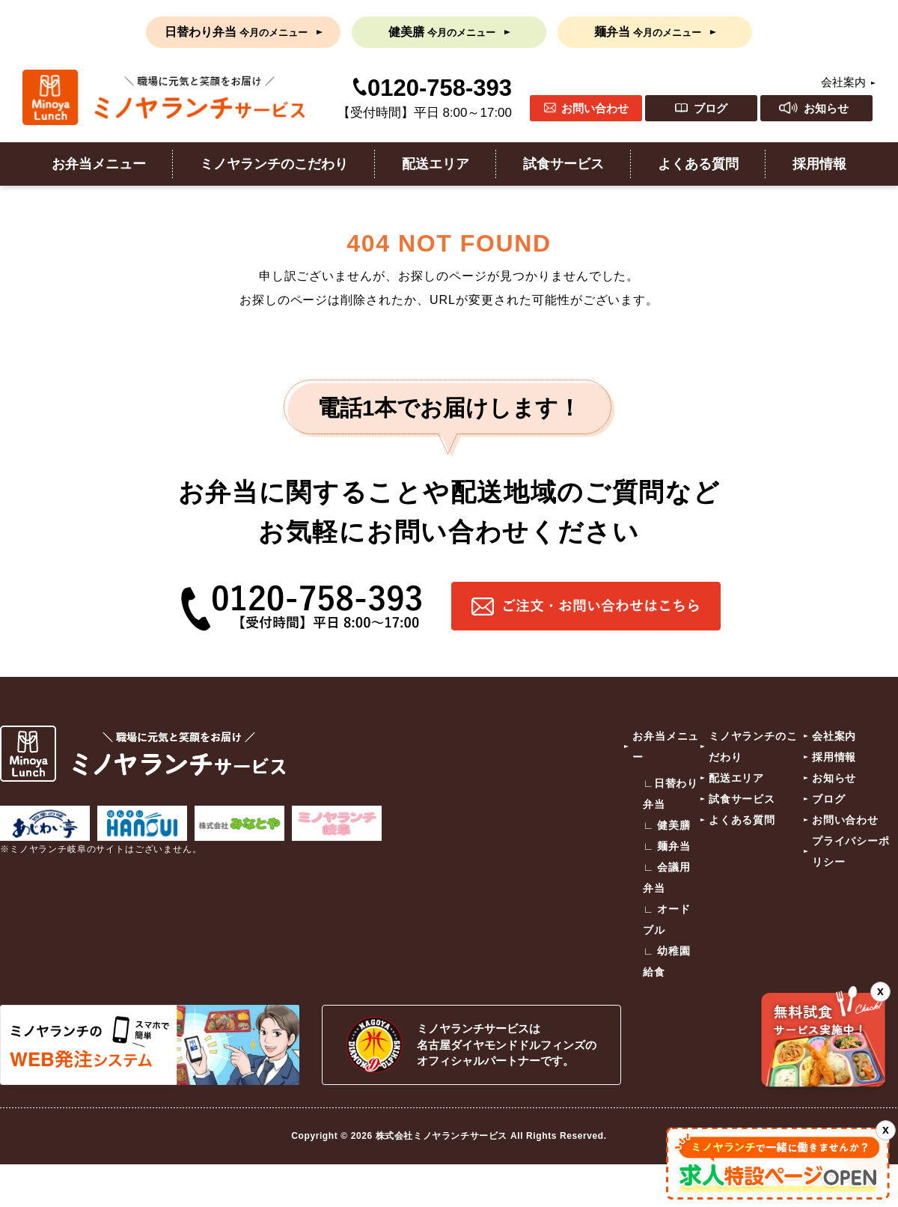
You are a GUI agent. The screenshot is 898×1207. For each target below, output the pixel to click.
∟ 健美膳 (667, 825)
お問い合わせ (595, 108)
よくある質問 (698, 163)
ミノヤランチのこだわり (274, 163)
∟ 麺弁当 (667, 846)
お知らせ (826, 108)
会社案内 (843, 82)
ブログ (710, 108)
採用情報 (819, 163)
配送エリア (435, 163)
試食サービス (563, 163)
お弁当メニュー (99, 163)
